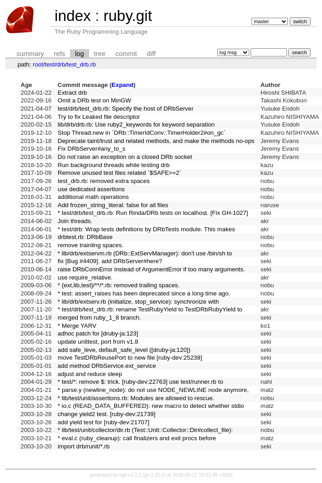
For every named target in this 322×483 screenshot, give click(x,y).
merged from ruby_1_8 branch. (99, 317)
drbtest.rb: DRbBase (85, 237)
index (73, 15)
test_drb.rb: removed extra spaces (104, 181)
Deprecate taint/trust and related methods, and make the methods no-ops (156, 140)
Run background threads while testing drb (114, 165)
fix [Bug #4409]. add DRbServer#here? (110, 261)
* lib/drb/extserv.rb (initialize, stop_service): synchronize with (138, 301)
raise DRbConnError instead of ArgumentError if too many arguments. (151, 269)
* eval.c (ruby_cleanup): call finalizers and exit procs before (137, 438)
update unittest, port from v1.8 (98, 341)
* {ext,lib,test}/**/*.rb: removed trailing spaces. (119, 285)
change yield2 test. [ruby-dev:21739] (107, 414)
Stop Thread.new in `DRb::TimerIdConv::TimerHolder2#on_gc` (142, 132)
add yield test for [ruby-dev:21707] (104, 422)
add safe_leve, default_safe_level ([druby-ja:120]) (124, 349)
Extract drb (72, 92)
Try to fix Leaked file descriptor (99, 116)
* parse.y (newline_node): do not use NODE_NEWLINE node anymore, (153, 389)
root (38, 64)
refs (59, 53)
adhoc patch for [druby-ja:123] (98, 333)
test (50, 64)
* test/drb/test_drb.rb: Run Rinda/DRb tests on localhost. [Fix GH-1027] (153, 212)
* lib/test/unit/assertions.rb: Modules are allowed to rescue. (136, 398)
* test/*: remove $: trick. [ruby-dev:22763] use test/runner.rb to (140, 381)
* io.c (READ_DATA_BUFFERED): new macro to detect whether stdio (151, 405)
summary (30, 53)
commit (126, 53)
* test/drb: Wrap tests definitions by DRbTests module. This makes (146, 229)
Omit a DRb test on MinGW (94, 100)
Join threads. (75, 221)
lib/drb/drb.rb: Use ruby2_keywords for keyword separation (136, 124)
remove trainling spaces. (90, 245)
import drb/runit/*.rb (84, 446)
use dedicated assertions (91, 189)
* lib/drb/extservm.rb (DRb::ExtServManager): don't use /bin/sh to (145, 253)
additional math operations (93, 196)
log (79, 53)
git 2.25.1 (154, 475)
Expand (122, 84)
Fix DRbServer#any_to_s (92, 148)
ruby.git (127, 15)
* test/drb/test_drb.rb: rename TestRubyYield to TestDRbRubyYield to (150, 309)
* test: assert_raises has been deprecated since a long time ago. (144, 293)
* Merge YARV (77, 325)
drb (60, 64)
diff (151, 53)
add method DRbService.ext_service (107, 365)
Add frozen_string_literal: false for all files (113, 205)
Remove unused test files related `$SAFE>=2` (119, 172)
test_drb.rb (81, 64)
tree (100, 53)
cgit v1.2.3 (130, 475)
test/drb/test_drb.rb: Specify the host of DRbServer (126, 108)
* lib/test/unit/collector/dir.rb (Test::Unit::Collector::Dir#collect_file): (145, 430)
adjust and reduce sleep (90, 374)
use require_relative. (85, 277)
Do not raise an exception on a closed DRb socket (125, 156)
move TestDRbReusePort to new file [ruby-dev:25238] (130, 357)
